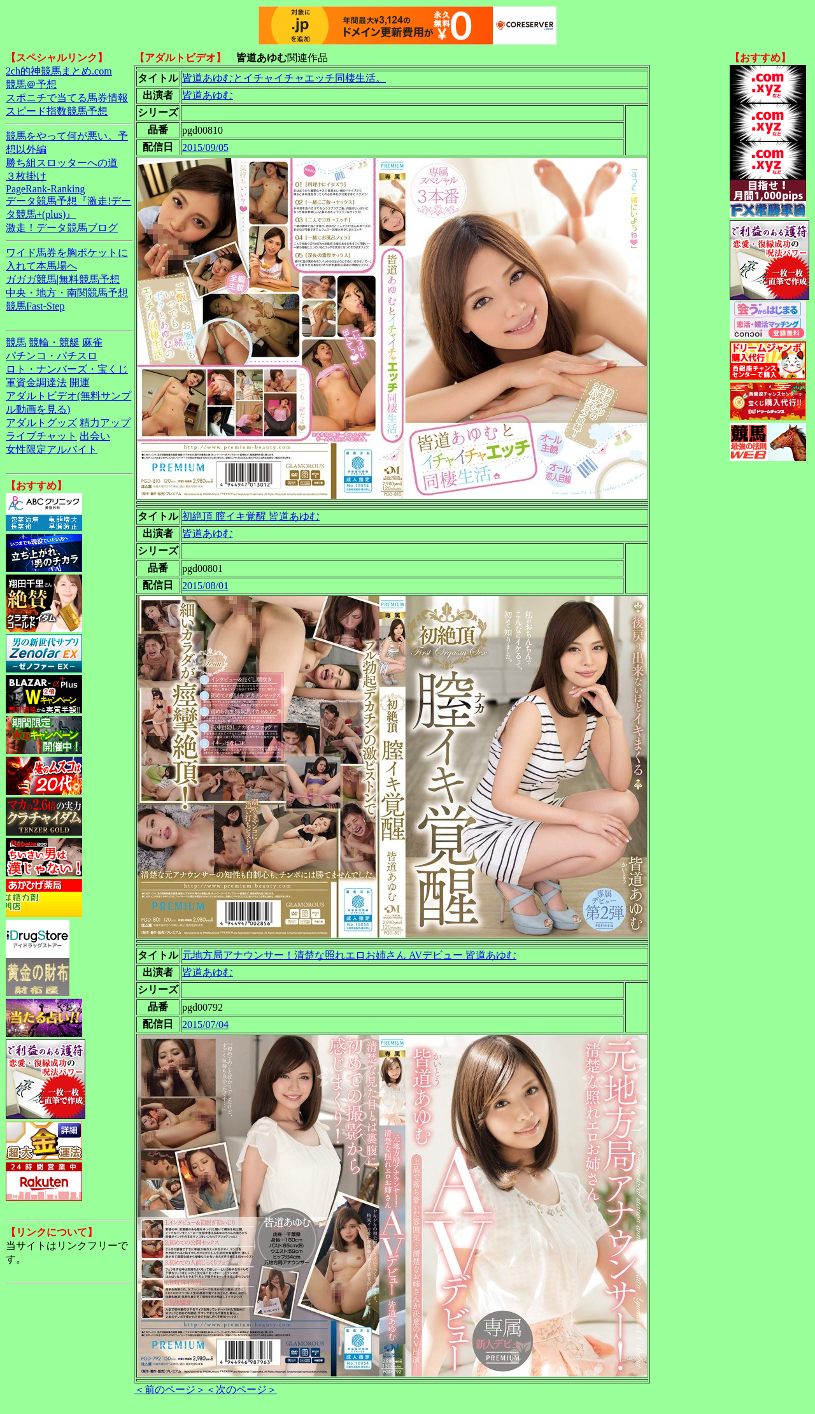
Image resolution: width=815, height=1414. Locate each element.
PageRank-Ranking (45, 188)
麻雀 (92, 342)
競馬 (16, 342)
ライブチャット (41, 436)
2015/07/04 (205, 1024)
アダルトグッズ (41, 422)
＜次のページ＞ (241, 1389)
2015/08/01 (205, 585)
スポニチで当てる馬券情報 (67, 97)
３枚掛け (26, 176)
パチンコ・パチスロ (51, 355)
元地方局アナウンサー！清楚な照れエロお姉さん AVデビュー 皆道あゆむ (349, 955)
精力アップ (105, 422)
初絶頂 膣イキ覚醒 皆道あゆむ (251, 516)
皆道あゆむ (207, 95)
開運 (79, 382)
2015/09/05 (205, 147)
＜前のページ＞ (170, 1389)
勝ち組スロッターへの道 (62, 162)
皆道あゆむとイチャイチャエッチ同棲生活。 (284, 78)
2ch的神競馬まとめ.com (59, 71)
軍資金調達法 (36, 382)
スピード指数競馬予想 (57, 111)
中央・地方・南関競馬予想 (67, 292)
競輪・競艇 (54, 342)
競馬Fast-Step (35, 306)
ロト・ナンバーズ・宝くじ (67, 369)
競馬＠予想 (31, 84)
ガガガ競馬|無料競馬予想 (63, 279)
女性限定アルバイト (51, 449)
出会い (95, 436)
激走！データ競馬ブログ (62, 227)
